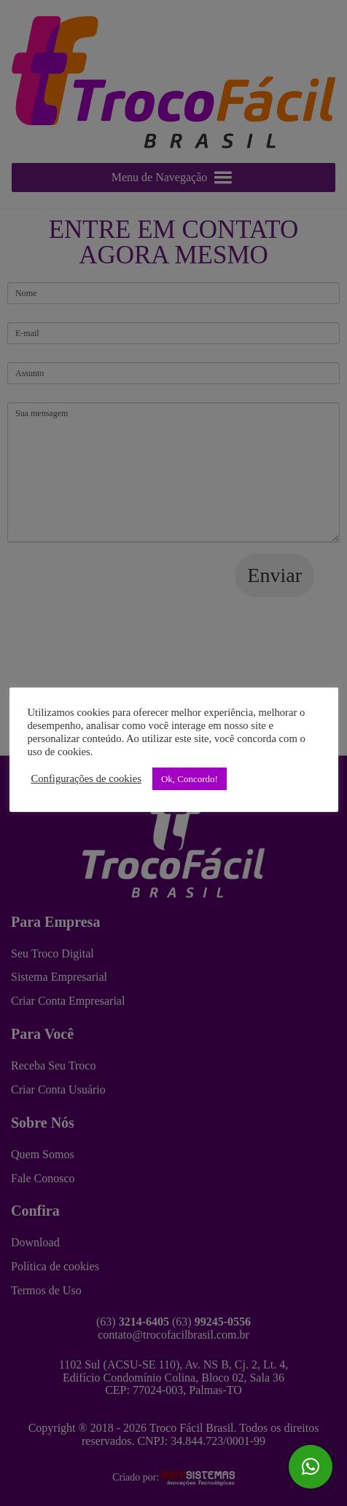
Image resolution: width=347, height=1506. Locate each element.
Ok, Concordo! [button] (189, 778)
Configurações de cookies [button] (86, 778)
